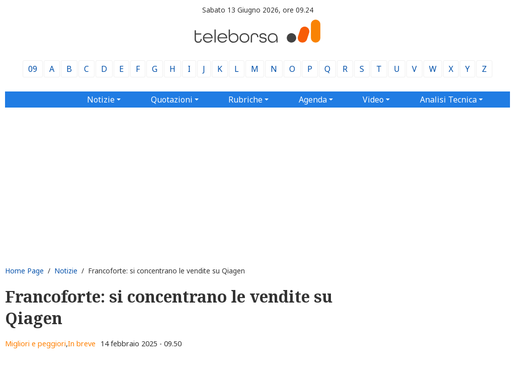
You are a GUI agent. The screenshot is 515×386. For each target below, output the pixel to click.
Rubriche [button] (245, 99)
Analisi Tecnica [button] (448, 99)
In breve (82, 343)
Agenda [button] (313, 99)
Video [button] (373, 99)
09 (32, 68)
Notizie (65, 270)
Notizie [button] (101, 99)
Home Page (24, 270)
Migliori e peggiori (35, 343)
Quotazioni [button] (172, 99)
